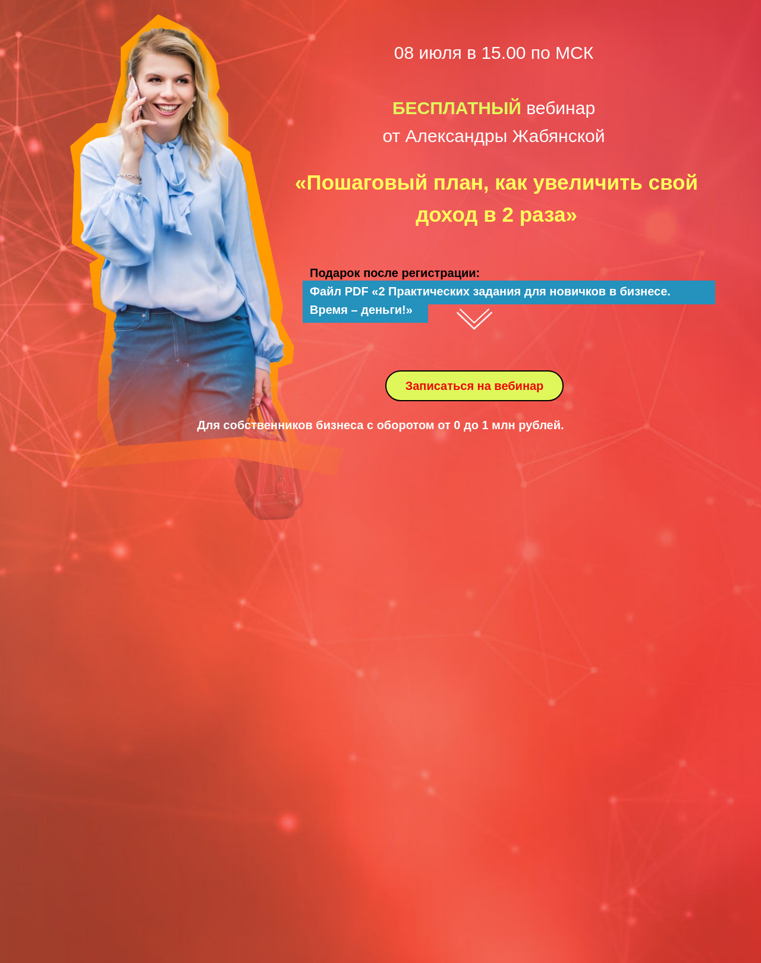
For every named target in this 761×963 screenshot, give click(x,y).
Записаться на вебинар (474, 385)
